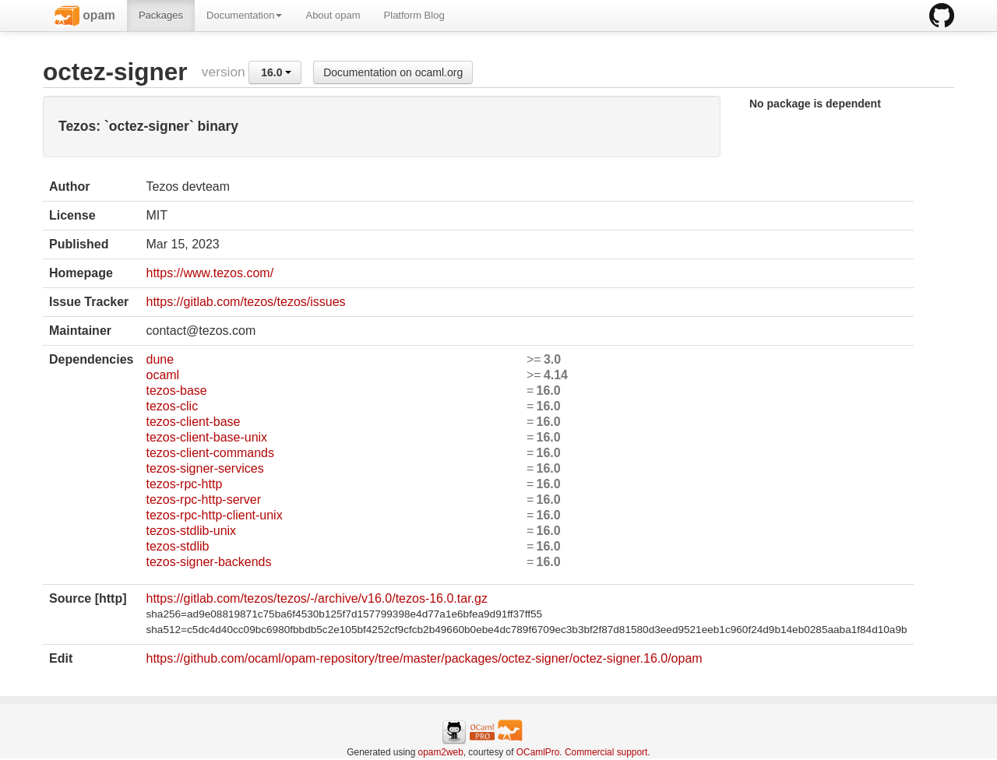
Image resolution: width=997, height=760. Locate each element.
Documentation (244, 15)
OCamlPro (538, 752)
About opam (332, 15)
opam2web (440, 752)
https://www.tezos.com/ (209, 273)
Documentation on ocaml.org (393, 72)
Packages (161, 15)
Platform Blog (414, 15)
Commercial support (606, 752)
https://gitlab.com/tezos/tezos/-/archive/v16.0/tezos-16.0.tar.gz (316, 598)
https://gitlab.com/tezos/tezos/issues (245, 301)
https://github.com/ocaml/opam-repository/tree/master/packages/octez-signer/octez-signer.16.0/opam (424, 658)
